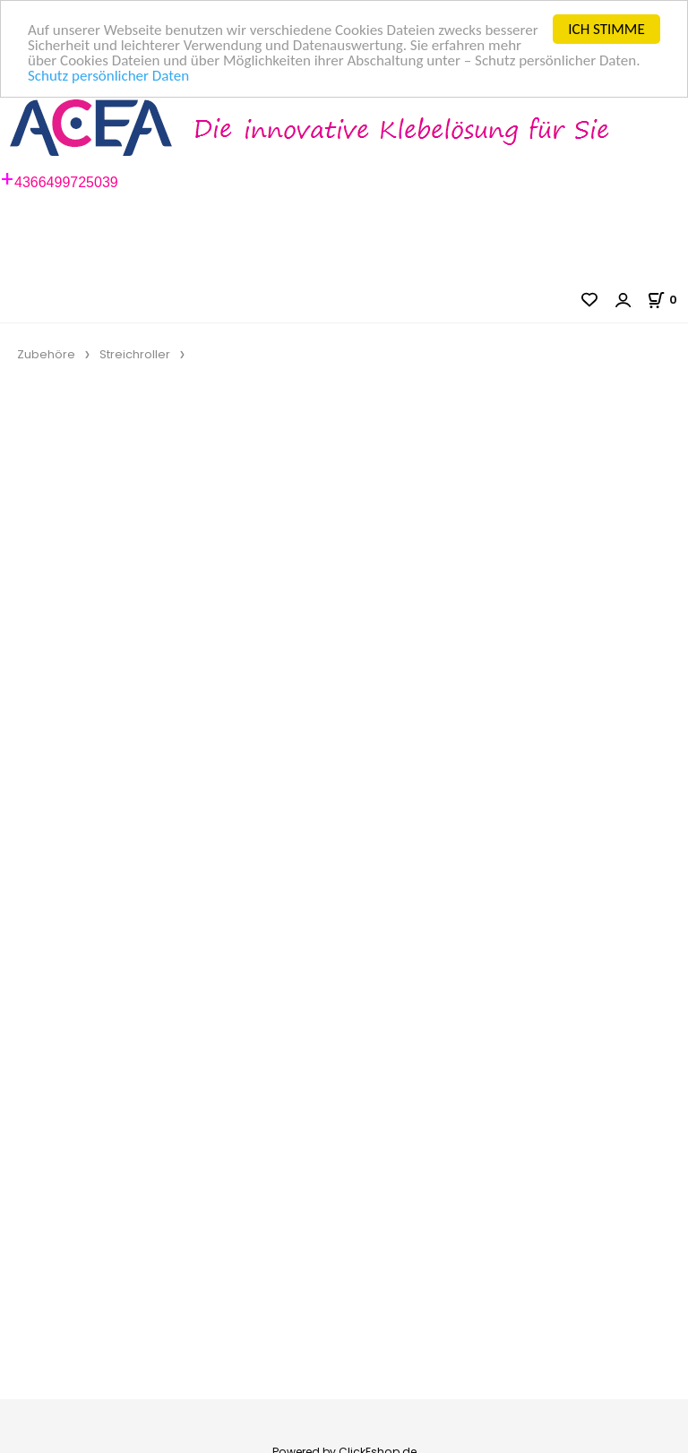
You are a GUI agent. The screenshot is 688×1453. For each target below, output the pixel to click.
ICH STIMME (606, 29)
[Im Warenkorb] (667, 299)
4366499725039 (66, 182)
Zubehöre (46, 354)
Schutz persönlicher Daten (108, 75)
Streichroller (134, 354)
